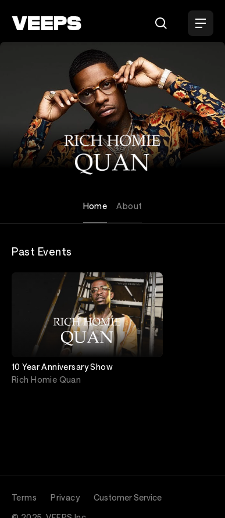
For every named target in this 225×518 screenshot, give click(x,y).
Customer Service (128, 497)
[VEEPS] (46, 23)
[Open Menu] (200, 23)
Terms (24, 497)
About (129, 206)
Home (95, 206)
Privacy (65, 497)
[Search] (161, 23)
